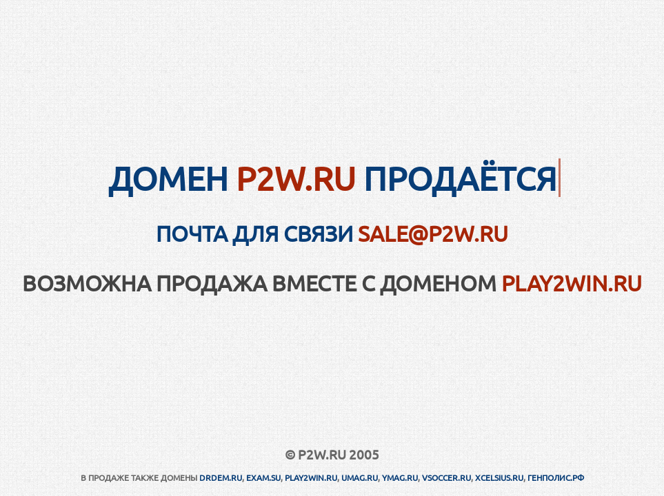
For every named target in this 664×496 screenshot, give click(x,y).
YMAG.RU (400, 477)
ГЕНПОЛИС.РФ (555, 477)
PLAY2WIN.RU (571, 282)
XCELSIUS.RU (499, 477)
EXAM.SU (263, 477)
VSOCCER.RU (446, 477)
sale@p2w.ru (433, 233)
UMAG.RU (359, 477)
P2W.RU (296, 177)
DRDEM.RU (220, 477)
